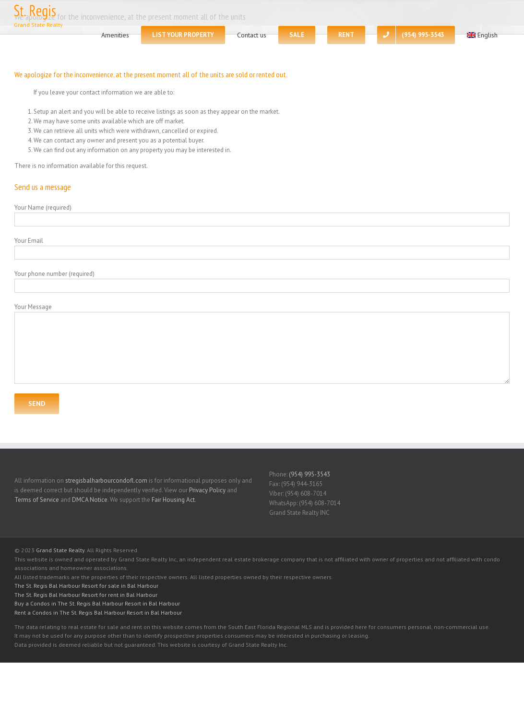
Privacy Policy (207, 490)
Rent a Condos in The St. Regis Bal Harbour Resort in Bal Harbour (98, 612)
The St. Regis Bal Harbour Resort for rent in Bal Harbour (85, 594)
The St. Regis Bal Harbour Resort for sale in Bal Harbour (86, 585)
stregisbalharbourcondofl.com (106, 480)
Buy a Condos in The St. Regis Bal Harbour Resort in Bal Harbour (97, 603)
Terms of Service (36, 500)
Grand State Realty (60, 550)
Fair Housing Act (173, 500)
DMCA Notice (89, 500)
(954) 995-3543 (309, 474)
